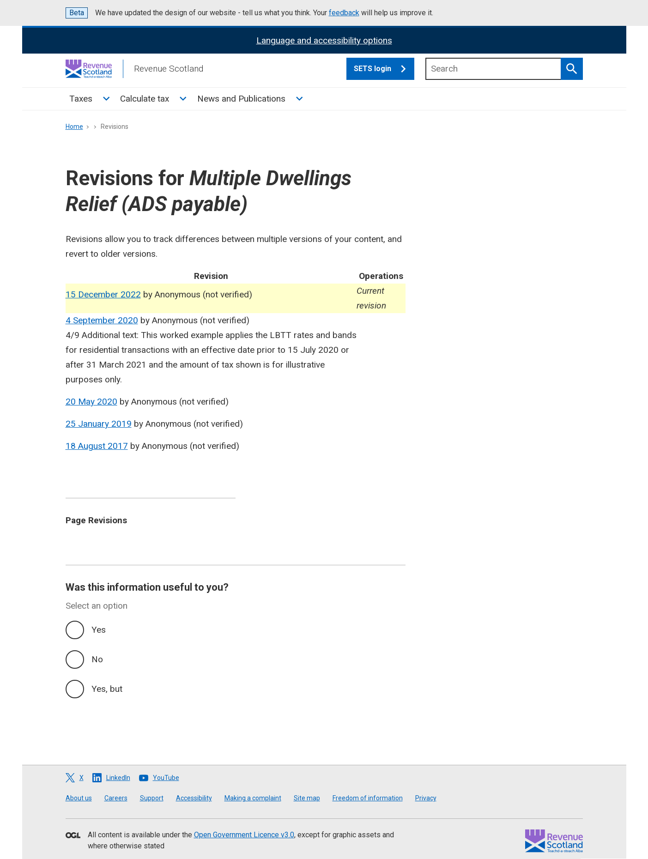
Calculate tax (144, 98)
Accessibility (194, 798)
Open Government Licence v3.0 (244, 834)
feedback (344, 12)
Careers (115, 798)
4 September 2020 (102, 320)
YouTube (166, 777)
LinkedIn (118, 777)
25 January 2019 (99, 423)
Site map (307, 798)
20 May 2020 (91, 401)
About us (79, 798)
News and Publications (241, 98)
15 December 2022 (103, 294)
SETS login (384, 69)
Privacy (425, 798)
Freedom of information (368, 798)
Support (152, 798)
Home (74, 126)
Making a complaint (252, 798)
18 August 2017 (97, 446)
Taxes (80, 98)
